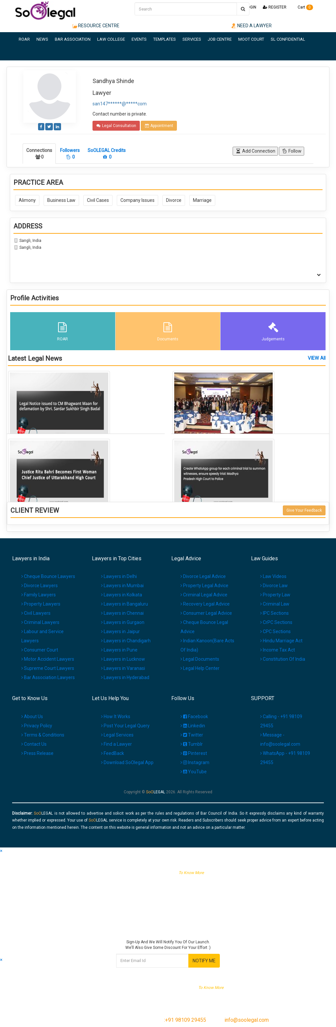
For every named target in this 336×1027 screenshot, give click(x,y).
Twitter (191, 735)
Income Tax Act (277, 650)
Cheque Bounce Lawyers (48, 576)
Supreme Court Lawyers (47, 668)
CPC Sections (275, 631)
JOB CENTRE (220, 39)
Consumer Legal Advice (206, 613)
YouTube (193, 771)
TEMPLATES (164, 39)
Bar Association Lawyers (48, 677)
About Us (32, 716)
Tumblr (191, 744)
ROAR (24, 39)
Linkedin (192, 725)
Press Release (37, 753)
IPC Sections (274, 613)
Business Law (61, 200)
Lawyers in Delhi (119, 576)
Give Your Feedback (304, 510)
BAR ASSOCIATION (73, 39)
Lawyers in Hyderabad (125, 677)
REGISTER (274, 7)
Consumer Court (39, 650)
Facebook (194, 716)
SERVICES (191, 39)
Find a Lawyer (116, 744)
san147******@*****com (120, 103)
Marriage (202, 200)
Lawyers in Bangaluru (124, 604)
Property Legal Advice (204, 585)
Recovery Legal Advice (205, 604)
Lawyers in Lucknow (123, 659)
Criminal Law (274, 604)
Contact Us (34, 744)
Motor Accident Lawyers (47, 659)
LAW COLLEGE (111, 39)
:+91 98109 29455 (185, 1020)
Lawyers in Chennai (122, 613)
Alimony (27, 200)
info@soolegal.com (246, 1020)
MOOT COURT (251, 39)
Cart (303, 7)
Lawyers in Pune (119, 650)
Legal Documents (199, 659)
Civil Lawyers (36, 613)
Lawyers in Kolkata (121, 594)
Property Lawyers (40, 604)
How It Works (115, 716)
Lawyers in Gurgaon (122, 622)
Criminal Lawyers (40, 622)
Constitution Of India (282, 659)
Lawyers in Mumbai (122, 585)
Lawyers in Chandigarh (126, 640)
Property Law (275, 594)
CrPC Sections (276, 622)
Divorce (173, 200)
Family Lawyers (38, 594)
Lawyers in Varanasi (123, 668)
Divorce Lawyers (39, 585)
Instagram (194, 762)
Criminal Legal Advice (203, 594)
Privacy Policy (36, 725)
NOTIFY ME (204, 960)
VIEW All (317, 358)
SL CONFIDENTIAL (288, 39)
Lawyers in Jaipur (120, 631)
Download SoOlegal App (127, 762)
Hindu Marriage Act (281, 640)
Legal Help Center (200, 668)
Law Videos (273, 576)
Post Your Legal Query (125, 725)
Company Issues (137, 200)
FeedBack (112, 753)
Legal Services (117, 735)
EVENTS (139, 39)
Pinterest (193, 753)
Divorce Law (274, 585)
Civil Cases (98, 200)
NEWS (42, 39)
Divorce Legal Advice (203, 576)
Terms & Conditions (42, 735)
